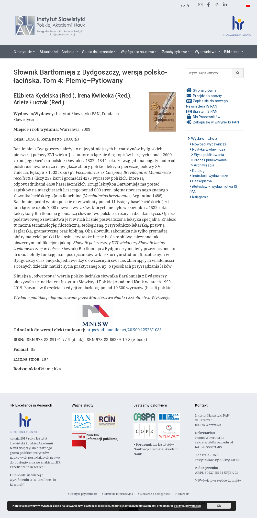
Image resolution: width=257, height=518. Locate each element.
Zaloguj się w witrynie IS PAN (212, 122)
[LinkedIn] (225, 4)
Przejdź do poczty (204, 96)
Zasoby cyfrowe (177, 51)
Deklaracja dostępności (154, 494)
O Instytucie (26, 51)
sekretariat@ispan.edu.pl (214, 442)
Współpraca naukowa (140, 51)
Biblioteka (234, 51)
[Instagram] (216, 4)
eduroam (182, 494)
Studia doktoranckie (100, 51)
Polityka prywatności (82, 494)
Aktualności (49, 52)
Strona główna (201, 90)
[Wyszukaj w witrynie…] (209, 73)
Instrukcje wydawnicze (209, 176)
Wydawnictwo (208, 51)
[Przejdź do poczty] (200, 4)
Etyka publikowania (207, 155)
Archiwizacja (202, 165)
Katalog (197, 171)
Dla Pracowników (203, 117)
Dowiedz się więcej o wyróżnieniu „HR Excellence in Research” (33, 480)
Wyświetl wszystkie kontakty (218, 480)
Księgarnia (199, 197)
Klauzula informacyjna (117, 494)
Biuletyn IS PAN (201, 112)
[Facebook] (208, 4)
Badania (71, 51)
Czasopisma (201, 181)
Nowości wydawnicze (208, 144)
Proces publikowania (209, 160)
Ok (219, 505)
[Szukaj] (238, 73)
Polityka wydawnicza (207, 149)
